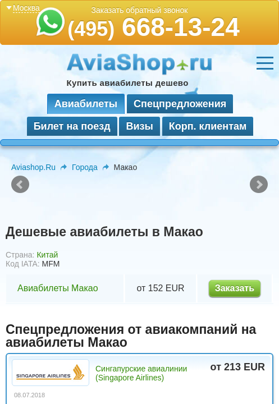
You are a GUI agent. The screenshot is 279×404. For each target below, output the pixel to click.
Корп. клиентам (208, 126)
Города (85, 167)
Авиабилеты (85, 103)
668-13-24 (153, 27)
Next (259, 185)
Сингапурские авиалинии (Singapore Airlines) (141, 373)
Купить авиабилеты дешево (128, 83)
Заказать (234, 288)
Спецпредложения (180, 103)
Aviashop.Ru (33, 167)
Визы (139, 126)
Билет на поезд (72, 126)
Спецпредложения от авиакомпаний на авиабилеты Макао (131, 336)
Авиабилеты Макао (57, 288)
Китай (47, 254)
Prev (20, 185)
